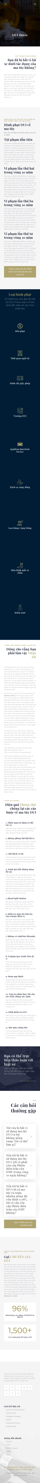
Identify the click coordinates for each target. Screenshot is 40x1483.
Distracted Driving (13, 1423)
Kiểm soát (20, 612)
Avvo (8, 1455)
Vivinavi (9, 1441)
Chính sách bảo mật (27, 1467)
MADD (8, 1420)
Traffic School (11, 1413)
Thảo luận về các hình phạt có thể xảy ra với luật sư (20, 272)
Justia (8, 1451)
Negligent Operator (13, 1416)
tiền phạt (20, 331)
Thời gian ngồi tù (20, 358)
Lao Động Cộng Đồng (20, 528)
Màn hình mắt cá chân (20, 571)
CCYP (8, 1445)
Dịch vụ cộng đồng (20, 487)
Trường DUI (20, 415)
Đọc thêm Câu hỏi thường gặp (23, 1223)
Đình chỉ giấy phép (20, 383)
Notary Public (11, 1426)
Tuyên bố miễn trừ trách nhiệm (20, 1469)
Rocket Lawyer (11, 1448)
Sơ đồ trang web (10, 1467)
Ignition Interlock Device (20, 450)
